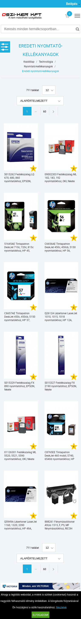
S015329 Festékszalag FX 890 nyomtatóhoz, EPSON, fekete (19, 386)
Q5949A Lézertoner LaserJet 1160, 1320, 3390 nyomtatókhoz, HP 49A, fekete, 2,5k (20, 525)
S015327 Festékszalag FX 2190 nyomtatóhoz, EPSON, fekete (61, 386)
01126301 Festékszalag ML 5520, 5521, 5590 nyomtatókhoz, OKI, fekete (20, 455)
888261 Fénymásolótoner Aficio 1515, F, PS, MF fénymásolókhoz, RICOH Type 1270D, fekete (60, 525)
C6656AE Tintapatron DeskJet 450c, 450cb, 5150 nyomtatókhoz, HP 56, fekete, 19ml (60, 247)
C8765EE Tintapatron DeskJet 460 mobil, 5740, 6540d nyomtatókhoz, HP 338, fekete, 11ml (59, 455)
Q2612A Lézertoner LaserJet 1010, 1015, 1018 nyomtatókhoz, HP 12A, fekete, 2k (61, 316)
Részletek (61, 607)
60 (44, 111)
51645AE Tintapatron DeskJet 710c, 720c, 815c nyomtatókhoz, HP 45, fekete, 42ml (19, 247)
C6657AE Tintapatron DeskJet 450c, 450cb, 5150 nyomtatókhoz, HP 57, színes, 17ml (19, 316)
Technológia (46, 61)
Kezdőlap (29, 61)
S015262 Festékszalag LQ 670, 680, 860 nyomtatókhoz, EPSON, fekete (19, 177)
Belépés (71, 3)
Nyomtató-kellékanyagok (38, 66)
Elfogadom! (40, 614)
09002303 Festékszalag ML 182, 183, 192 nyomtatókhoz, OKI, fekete (61, 177)
